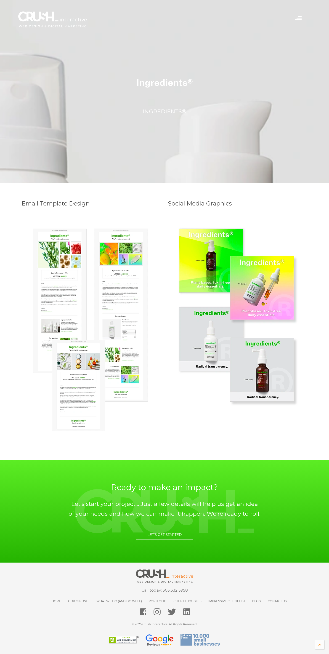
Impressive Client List (226, 601)
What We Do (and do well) (119, 601)
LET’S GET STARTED (165, 534)
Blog (256, 601)
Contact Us (277, 601)
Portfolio (158, 601)
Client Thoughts (187, 601)
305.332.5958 (175, 590)
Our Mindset (79, 601)
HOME (56, 601)
